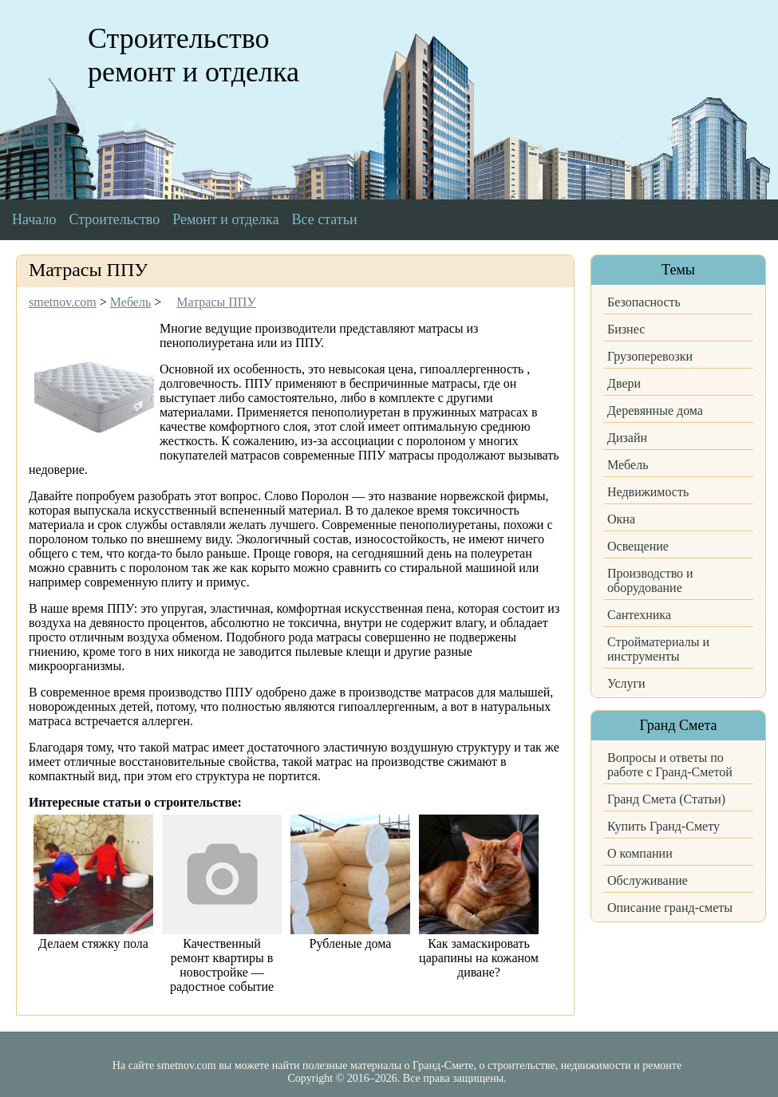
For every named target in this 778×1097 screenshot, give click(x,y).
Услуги (626, 683)
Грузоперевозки (650, 356)
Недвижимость (648, 492)
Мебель (627, 465)
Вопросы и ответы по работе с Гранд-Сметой (670, 765)
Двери (624, 383)
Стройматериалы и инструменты (658, 649)
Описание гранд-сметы (670, 907)
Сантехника (639, 615)
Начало (34, 219)
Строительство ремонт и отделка (193, 55)
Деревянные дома (655, 410)
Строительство (114, 219)
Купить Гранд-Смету (663, 826)
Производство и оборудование (650, 580)
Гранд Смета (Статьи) (666, 799)
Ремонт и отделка (225, 219)
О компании (640, 853)
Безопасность (644, 302)
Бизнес (626, 329)
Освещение (638, 546)
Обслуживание (647, 880)
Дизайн (627, 437)
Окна (621, 519)
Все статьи (324, 219)
